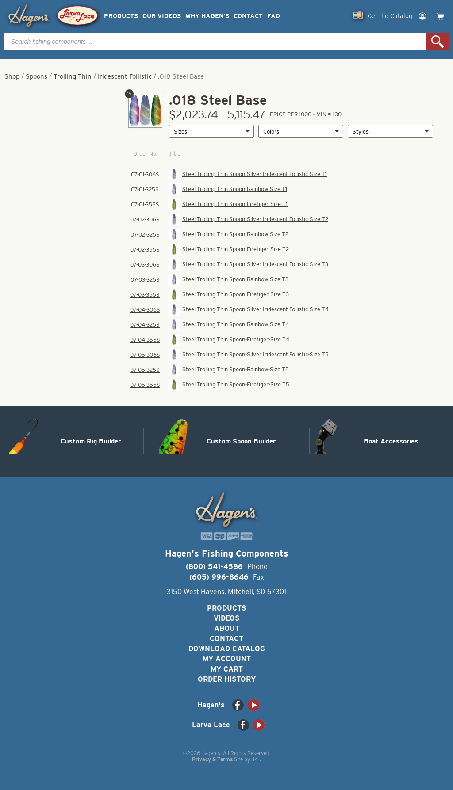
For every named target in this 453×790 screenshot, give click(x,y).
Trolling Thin (73, 76)
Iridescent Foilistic (125, 76)
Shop (11, 76)
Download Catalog (226, 649)
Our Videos (161, 16)
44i (255, 759)
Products (121, 16)
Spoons (36, 76)
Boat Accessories (391, 441)
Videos (227, 618)
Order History (227, 679)
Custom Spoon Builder (241, 441)
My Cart (227, 669)
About (226, 628)
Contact (248, 16)
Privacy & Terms (212, 759)
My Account (227, 659)
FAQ (273, 16)
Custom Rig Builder (91, 441)
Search (437, 41)
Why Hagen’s (207, 16)
